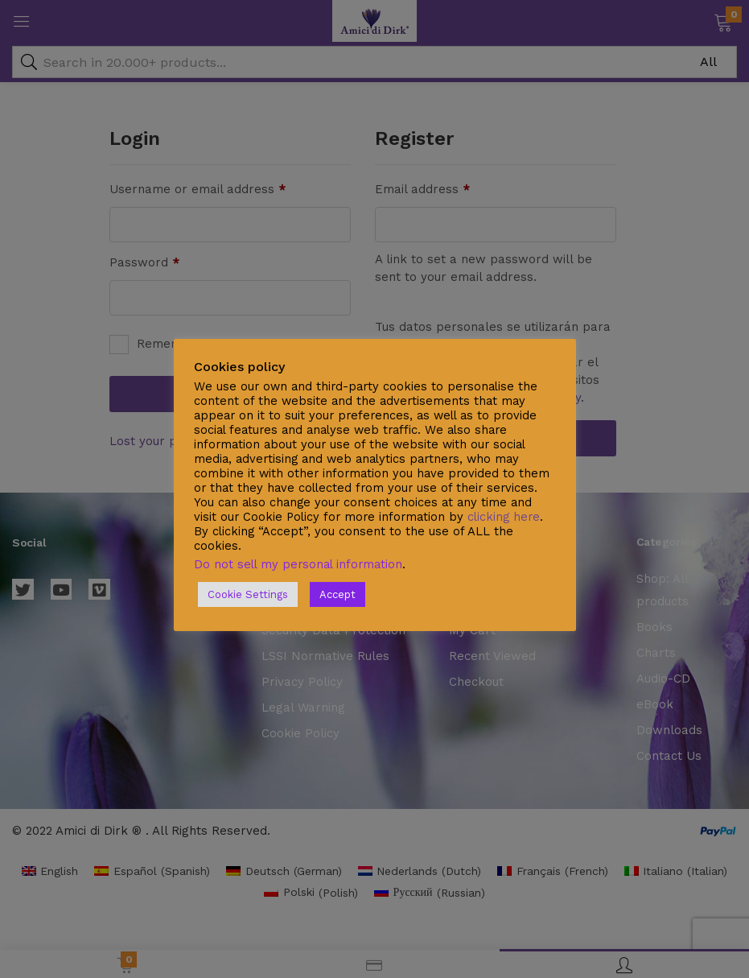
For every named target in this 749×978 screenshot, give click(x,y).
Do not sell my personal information (298, 564)
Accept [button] (337, 594)
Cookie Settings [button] (248, 594)
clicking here (503, 517)
